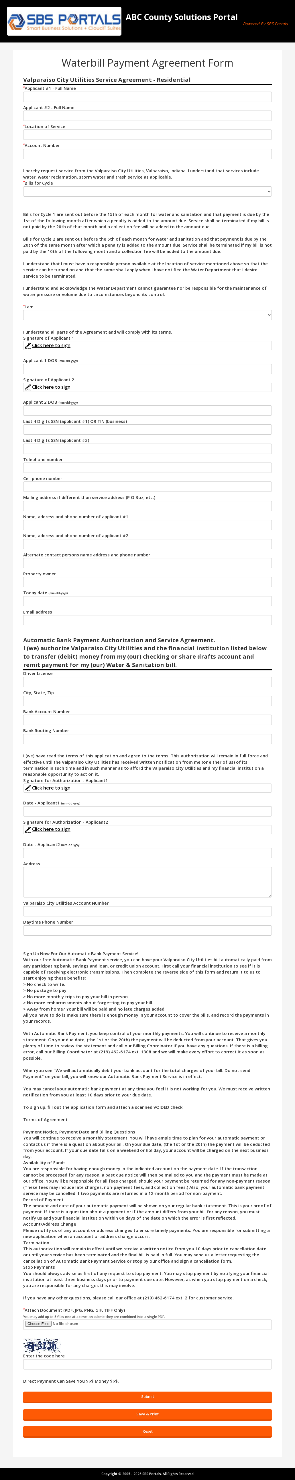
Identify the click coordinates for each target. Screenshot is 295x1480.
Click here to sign (46, 345)
